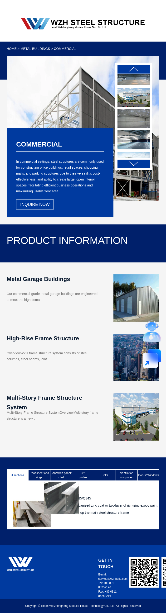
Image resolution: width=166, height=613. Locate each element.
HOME (12, 49)
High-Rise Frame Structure (43, 338)
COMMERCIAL (65, 49)
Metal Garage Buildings (38, 279)
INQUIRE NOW (35, 204)
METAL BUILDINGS (35, 49)
